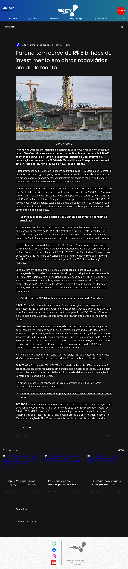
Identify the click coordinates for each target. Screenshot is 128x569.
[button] (122, 27)
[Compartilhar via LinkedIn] (29, 427)
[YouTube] (53, 562)
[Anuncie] (8, 8)
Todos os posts (9, 27)
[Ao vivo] (121, 11)
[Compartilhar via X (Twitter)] (23, 427)
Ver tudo (121, 450)
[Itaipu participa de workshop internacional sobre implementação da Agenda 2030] (64, 465)
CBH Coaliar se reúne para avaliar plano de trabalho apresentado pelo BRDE (106, 482)
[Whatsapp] (53, 543)
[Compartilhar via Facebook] (17, 427)
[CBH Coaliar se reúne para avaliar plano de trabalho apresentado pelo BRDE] (106, 465)
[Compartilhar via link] (36, 427)
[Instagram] (53, 556)
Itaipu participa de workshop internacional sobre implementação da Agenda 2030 (63, 482)
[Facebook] (53, 550)
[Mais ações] (110, 44)
